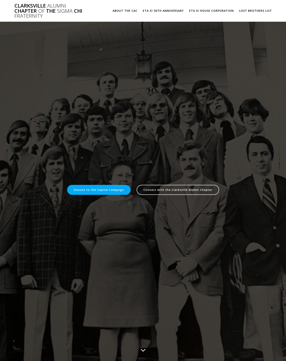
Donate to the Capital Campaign (99, 190)
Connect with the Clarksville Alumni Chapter (177, 190)
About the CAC (125, 11)
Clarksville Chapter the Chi (48, 11)
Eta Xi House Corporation (211, 11)
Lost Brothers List (255, 11)
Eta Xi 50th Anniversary (163, 11)
